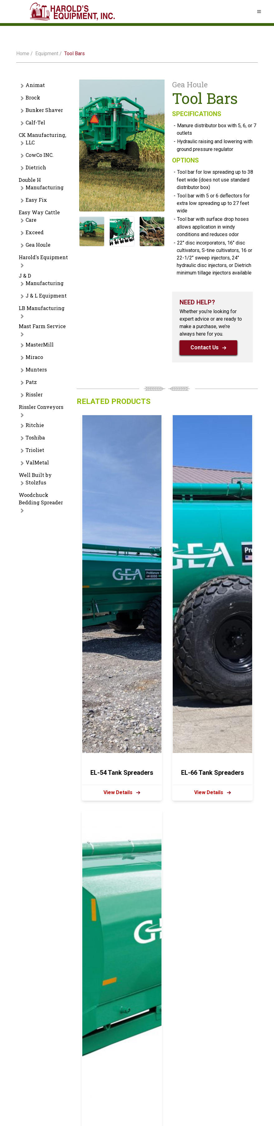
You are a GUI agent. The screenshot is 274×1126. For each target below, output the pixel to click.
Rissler (34, 394)
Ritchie (35, 425)
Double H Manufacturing (41, 184)
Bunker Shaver (44, 110)
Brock (33, 97)
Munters (36, 369)
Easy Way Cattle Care (39, 216)
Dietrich (36, 167)
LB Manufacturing (42, 308)
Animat (35, 85)
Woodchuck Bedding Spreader (41, 499)
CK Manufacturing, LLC (42, 139)
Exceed (35, 232)
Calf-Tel (35, 122)
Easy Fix (36, 200)
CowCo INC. (40, 155)
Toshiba (35, 437)
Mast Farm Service (42, 326)
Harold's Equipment (43, 257)
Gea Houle (38, 244)
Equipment (46, 53)
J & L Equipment (46, 295)
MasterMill (40, 344)
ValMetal (37, 462)
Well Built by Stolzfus (35, 479)
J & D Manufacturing (41, 279)
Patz (31, 382)
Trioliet (35, 450)
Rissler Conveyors (41, 407)
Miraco (34, 357)
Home (22, 53)
